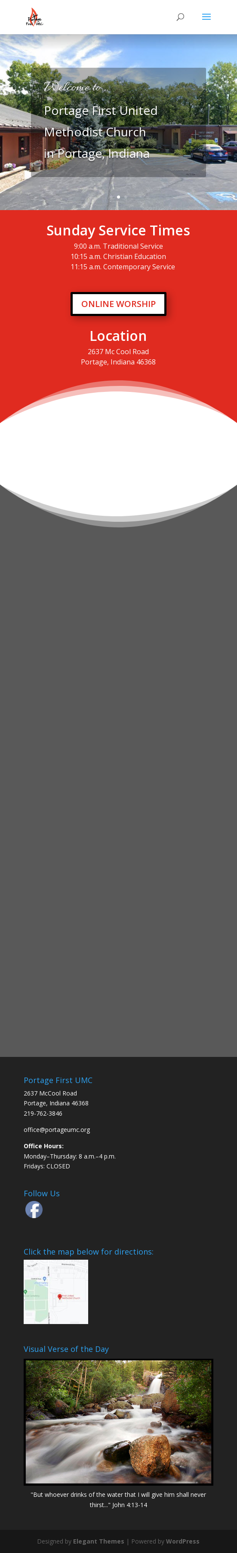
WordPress (183, 1541)
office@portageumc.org (57, 1130)
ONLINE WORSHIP (118, 304)
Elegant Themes (98, 1541)
